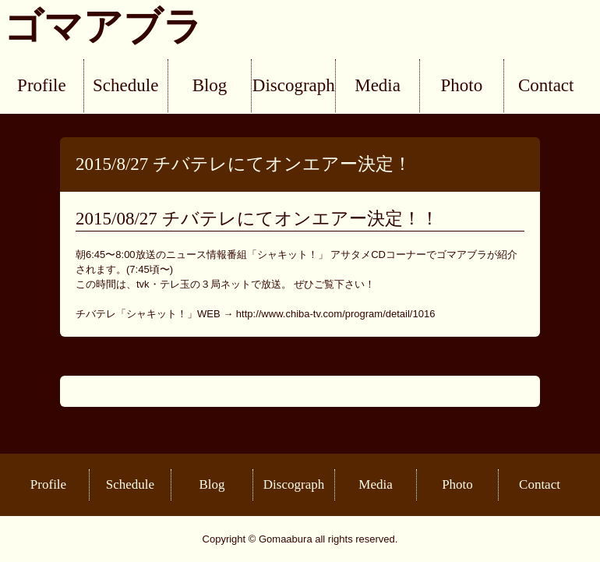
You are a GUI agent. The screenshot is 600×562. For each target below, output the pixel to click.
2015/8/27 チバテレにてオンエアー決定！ (243, 164)
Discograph (293, 85)
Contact (546, 85)
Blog (210, 85)
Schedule (125, 85)
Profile (41, 85)
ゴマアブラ (103, 26)
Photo (462, 85)
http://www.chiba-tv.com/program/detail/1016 (336, 314)
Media (378, 85)
